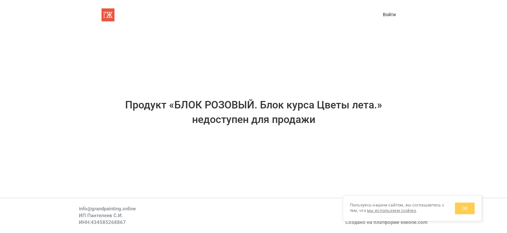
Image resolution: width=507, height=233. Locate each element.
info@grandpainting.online (107, 209)
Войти (389, 14)
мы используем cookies (391, 210)
